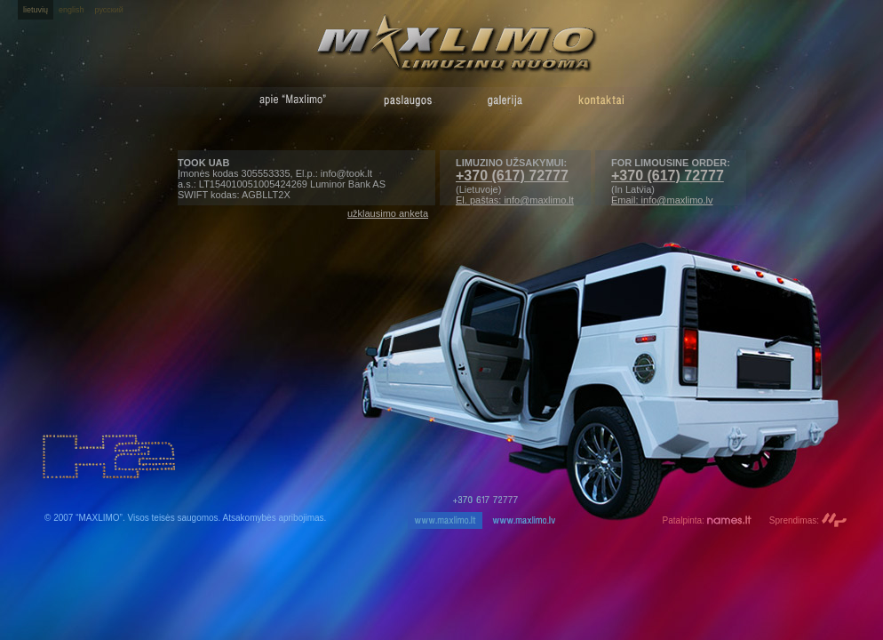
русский (109, 9)
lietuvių (35, 9)
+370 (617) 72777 (667, 175)
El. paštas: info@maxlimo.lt (515, 200)
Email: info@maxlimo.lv (661, 200)
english (71, 9)
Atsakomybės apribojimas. (275, 518)
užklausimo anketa (387, 213)
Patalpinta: (707, 520)
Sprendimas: (808, 520)
